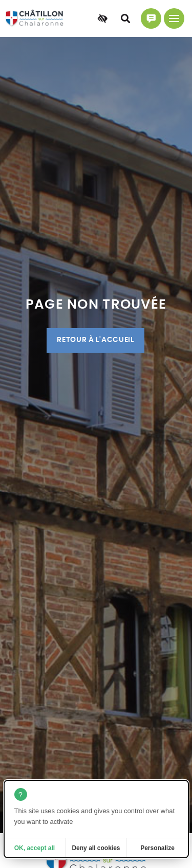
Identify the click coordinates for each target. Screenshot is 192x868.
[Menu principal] (174, 18)
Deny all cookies (96, 848)
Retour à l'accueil (95, 340)
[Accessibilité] (102, 18)
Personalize (157, 848)
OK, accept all (34, 848)
